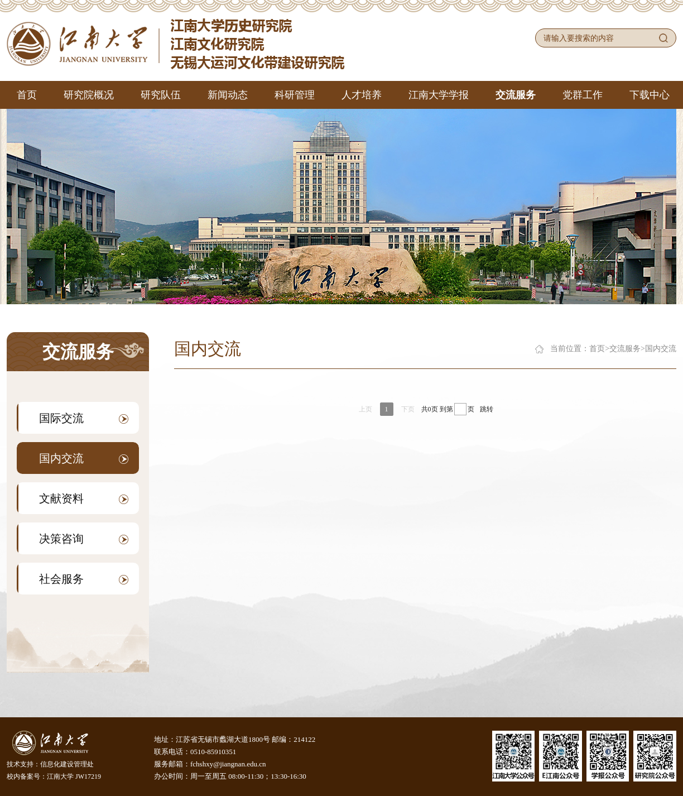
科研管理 (295, 94)
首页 (27, 94)
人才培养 (362, 94)
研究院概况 (89, 94)
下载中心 (649, 94)
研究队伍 (161, 94)
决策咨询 (83, 539)
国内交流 (83, 458)
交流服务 (516, 94)
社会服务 (83, 579)
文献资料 (83, 498)
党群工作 (582, 94)
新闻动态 (228, 94)
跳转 (486, 409)
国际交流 (83, 418)
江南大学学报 (438, 94)
